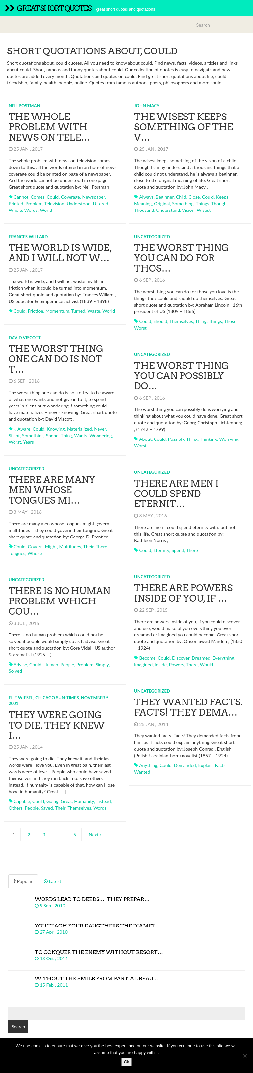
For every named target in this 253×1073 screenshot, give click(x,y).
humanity (84, 801)
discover (180, 658)
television (54, 203)
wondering (100, 435)
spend (52, 435)
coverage (70, 197)
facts (220, 765)
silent (14, 435)
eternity (161, 550)
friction (35, 311)
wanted (142, 772)
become (147, 658)
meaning (143, 203)
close (194, 197)
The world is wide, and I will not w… (60, 253)
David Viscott (25, 337)
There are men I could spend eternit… (176, 493)
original (162, 203)
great (66, 801)
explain (205, 765)
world (46, 210)
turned (78, 311)
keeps (222, 197)
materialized (79, 429)
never (100, 429)
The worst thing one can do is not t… (56, 359)
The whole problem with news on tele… (49, 127)
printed (16, 203)
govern (35, 546)
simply (102, 664)
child (181, 197)
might (51, 546)
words (30, 210)
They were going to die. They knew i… (57, 725)
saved (47, 808)
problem (33, 203)
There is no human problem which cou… (59, 601)
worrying (229, 439)
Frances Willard (28, 236)
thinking (208, 439)
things (202, 203)
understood (79, 203)
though (219, 203)
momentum (57, 311)
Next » (95, 834)
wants (80, 435)
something (183, 203)
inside (161, 664)
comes (37, 197)
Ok (126, 1061)
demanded (185, 765)
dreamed (201, 658)
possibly (176, 439)
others (16, 808)
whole (15, 210)
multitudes (70, 546)
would (206, 664)
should (160, 321)
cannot (21, 197)
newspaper (93, 197)
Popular (23, 881)
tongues (17, 553)
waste (93, 311)
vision (188, 210)
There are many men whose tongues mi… (52, 490)
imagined (143, 664)
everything (223, 658)
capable (22, 801)
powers (176, 664)
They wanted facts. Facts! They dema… (188, 707)
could (53, 197)
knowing (56, 429)
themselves (181, 321)
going (52, 801)
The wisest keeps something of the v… (183, 127)
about (145, 439)
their (88, 546)
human (50, 664)
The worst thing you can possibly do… (181, 376)
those (230, 321)
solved (15, 671)
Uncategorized (152, 236)
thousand (144, 210)
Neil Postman (24, 105)
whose (34, 553)
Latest (52, 881)
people (67, 664)
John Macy (146, 105)
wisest (204, 210)
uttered (100, 203)
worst (140, 328)
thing (200, 321)
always (146, 197)
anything (148, 765)
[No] (244, 1055)
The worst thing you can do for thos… (181, 258)
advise (20, 664)
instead (103, 801)
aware (23, 429)
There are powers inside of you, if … (183, 593)
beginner (165, 197)
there (101, 546)
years (28, 442)
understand (168, 210)
